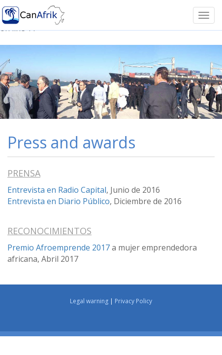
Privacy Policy (133, 301)
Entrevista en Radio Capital (56, 189)
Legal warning (89, 301)
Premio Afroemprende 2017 (58, 247)
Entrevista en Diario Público (58, 201)
